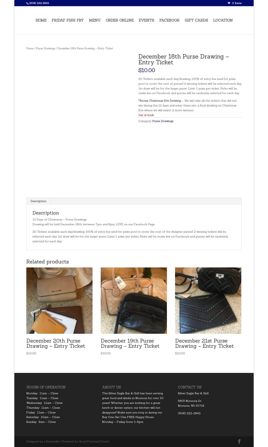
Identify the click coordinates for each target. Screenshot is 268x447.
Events (146, 21)
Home (40, 21)
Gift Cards (196, 21)
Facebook (169, 21)
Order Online (120, 21)
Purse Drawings (45, 48)
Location (223, 21)
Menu (94, 21)
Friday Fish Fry (68, 21)
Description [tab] (38, 201)
